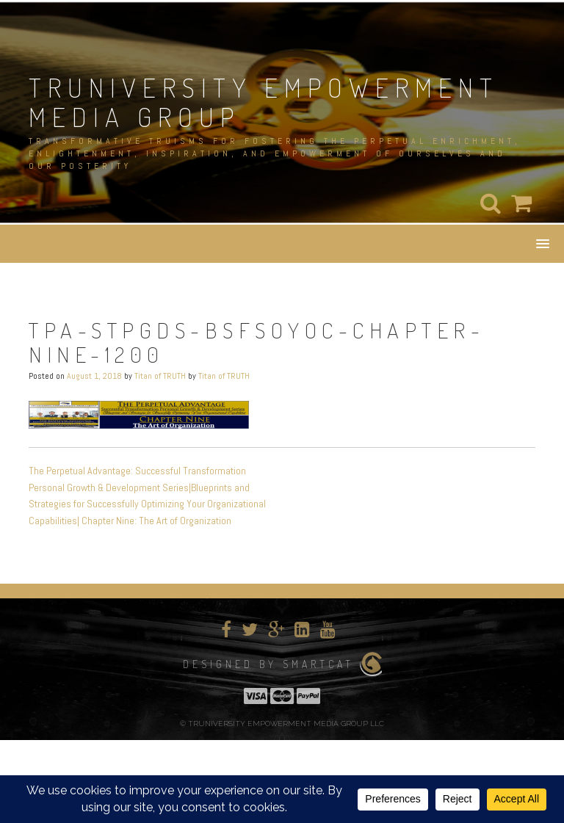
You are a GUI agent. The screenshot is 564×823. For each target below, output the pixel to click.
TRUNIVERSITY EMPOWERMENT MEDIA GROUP (264, 102)
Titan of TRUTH (160, 376)
